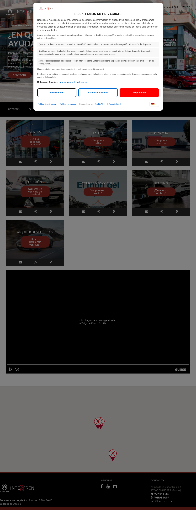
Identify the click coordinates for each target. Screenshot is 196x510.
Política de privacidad (47, 104)
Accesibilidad (114, 104)
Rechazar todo (57, 92)
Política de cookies (68, 104)
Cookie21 (99, 104)
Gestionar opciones (98, 92)
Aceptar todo (139, 92)
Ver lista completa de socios (74, 82)
